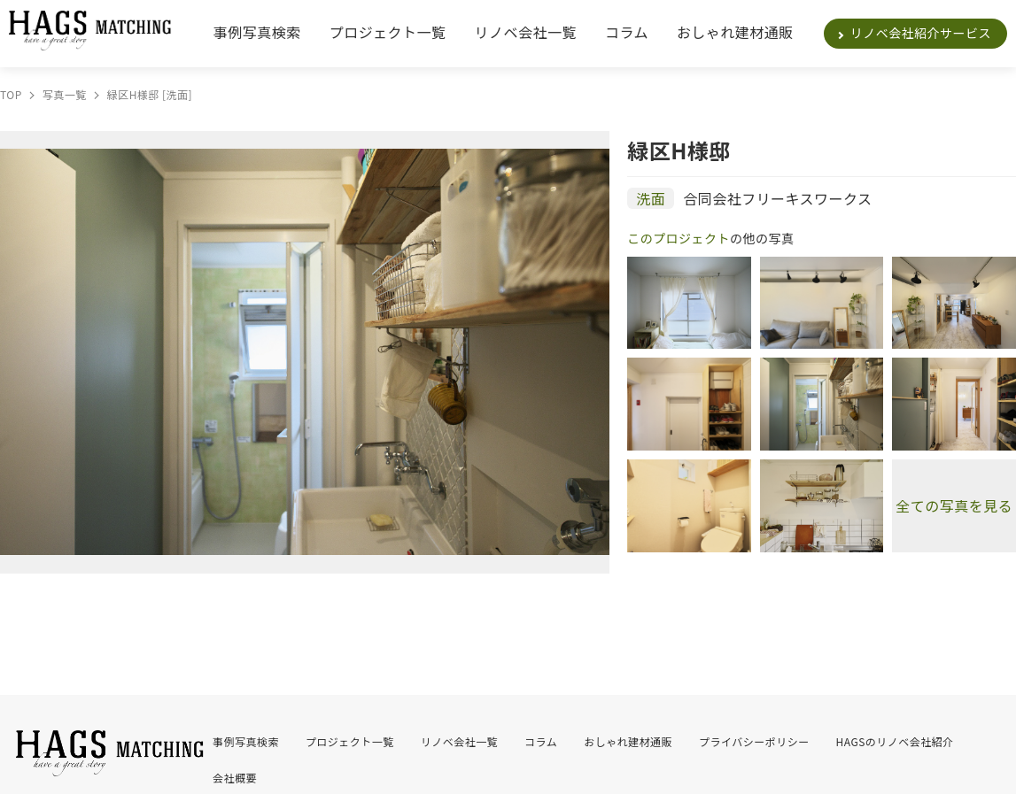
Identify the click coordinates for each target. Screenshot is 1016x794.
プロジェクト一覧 (388, 31)
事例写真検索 (257, 31)
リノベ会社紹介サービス (920, 33)
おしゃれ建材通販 (735, 31)
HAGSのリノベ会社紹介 (895, 741)
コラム (626, 31)
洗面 (650, 198)
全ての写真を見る (954, 505)
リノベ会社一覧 (526, 31)
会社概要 (235, 777)
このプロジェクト (678, 238)
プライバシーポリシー (754, 741)
